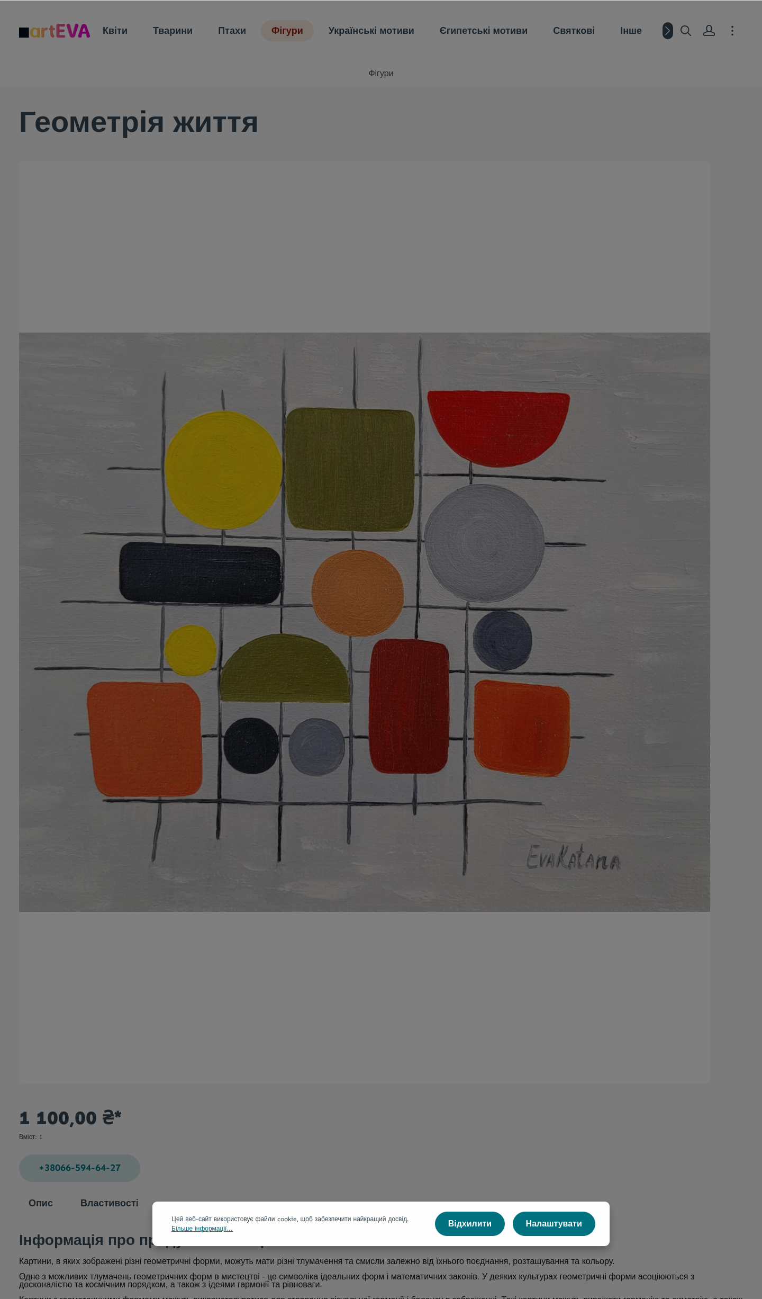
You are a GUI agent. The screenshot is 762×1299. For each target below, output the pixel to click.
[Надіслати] (642, 1077)
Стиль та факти (367, 1189)
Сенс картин (488, 1208)
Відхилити (475, 1234)
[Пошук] (685, 30)
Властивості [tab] (109, 825)
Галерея (229, 1160)
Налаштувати (556, 1234)
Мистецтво (362, 1160)
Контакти (481, 1189)
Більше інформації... (202, 1238)
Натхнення (231, 1189)
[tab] (40, 826)
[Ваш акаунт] (709, 30)
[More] (732, 30)
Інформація (491, 1160)
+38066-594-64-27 (577, 225)
